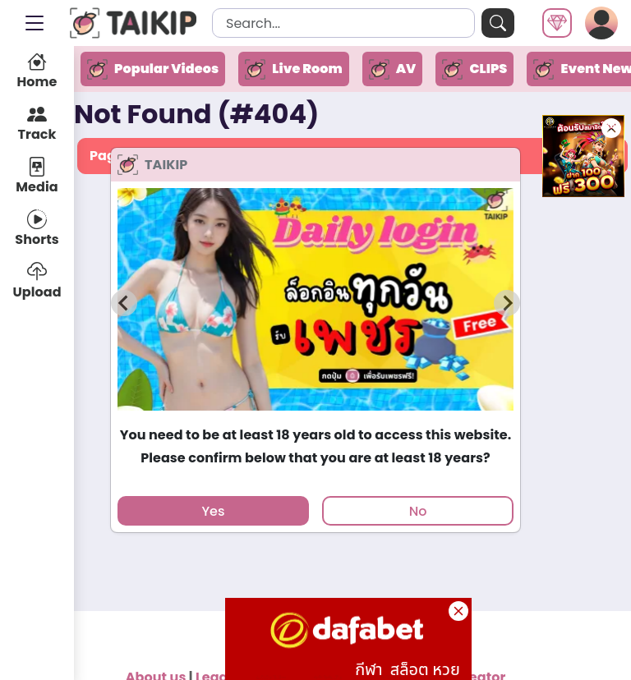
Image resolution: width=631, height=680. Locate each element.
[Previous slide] (124, 303)
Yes (212, 511)
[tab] (315, 418)
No (418, 511)
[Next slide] (507, 303)
